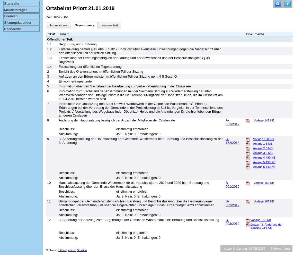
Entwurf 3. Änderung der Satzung (266, 226)
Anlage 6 (264, 166)
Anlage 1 (263, 143)
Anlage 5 (264, 162)
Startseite (11, 3)
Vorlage (264, 120)
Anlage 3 (263, 152)
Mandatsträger (15, 10)
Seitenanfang (280, 248)
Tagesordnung (84, 25)
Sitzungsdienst (67, 250)
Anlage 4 (264, 157)
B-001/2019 (232, 184)
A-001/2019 (232, 122)
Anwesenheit (110, 25)
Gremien (10, 16)
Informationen (59, 25)
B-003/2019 (232, 222)
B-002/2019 (232, 203)
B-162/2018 (232, 141)
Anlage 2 (263, 148)
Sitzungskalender (17, 22)
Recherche (12, 29)
